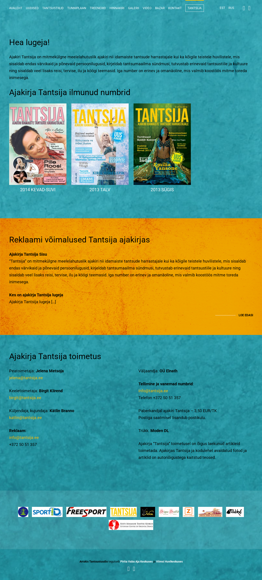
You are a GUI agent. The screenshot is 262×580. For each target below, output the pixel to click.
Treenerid (98, 8)
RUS (231, 8)
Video (147, 8)
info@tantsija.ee (24, 437)
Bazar (160, 8)
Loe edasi (246, 315)
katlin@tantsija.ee (25, 417)
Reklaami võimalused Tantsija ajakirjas (79, 239)
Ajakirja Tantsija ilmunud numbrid (69, 92)
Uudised (32, 8)
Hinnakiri (117, 8)
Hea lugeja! (29, 42)
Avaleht (15, 8)
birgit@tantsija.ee (25, 397)
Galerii (133, 8)
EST (222, 8)
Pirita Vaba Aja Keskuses (136, 561)
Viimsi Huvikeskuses (169, 561)
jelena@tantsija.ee (26, 377)
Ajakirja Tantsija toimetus (55, 356)
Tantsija (195, 8)
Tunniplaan (76, 8)
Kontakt (175, 8)
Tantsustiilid (53, 8)
